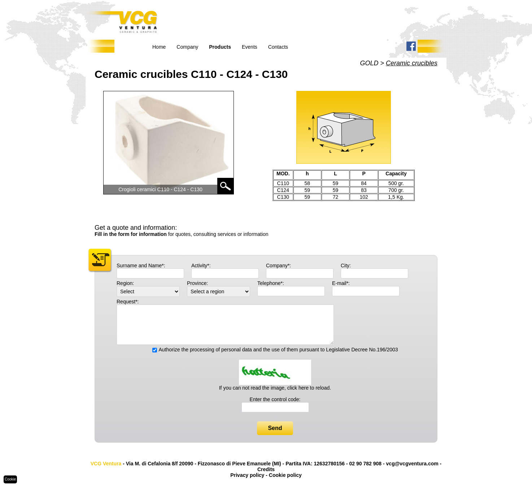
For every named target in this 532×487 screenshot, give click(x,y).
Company (187, 47)
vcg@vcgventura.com (412, 463)
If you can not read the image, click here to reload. (275, 388)
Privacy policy (247, 475)
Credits (266, 469)
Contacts (278, 47)
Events (249, 47)
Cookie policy (285, 475)
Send (275, 428)
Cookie (10, 479)
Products (220, 47)
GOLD (369, 63)
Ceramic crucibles (411, 63)
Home (159, 47)
